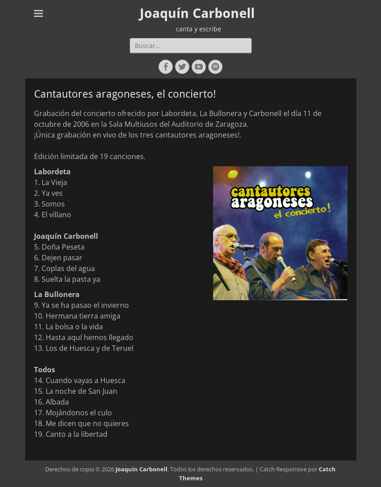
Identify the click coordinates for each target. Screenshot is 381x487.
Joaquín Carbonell (197, 13)
